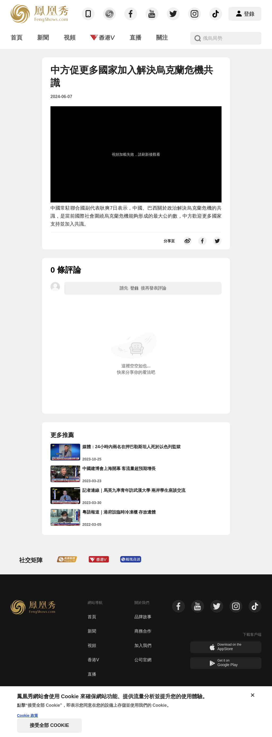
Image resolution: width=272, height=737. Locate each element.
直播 (92, 674)
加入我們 (142, 645)
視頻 (92, 645)
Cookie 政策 (27, 715)
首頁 (92, 617)
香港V (93, 660)
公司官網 (142, 660)
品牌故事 (142, 617)
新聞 (92, 631)
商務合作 (142, 631)
